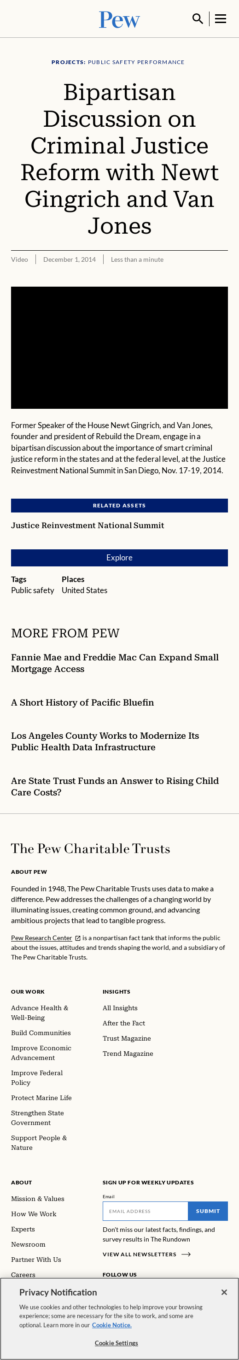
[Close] (224, 1293)
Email (109, 1195)
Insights (117, 990)
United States (84, 589)
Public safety (32, 589)
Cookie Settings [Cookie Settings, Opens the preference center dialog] (116, 1344)
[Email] (146, 1210)
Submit (208, 1210)
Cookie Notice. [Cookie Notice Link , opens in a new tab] (112, 1326)
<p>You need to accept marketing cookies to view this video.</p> (119, 347)
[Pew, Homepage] (119, 18)
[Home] (90, 847)
